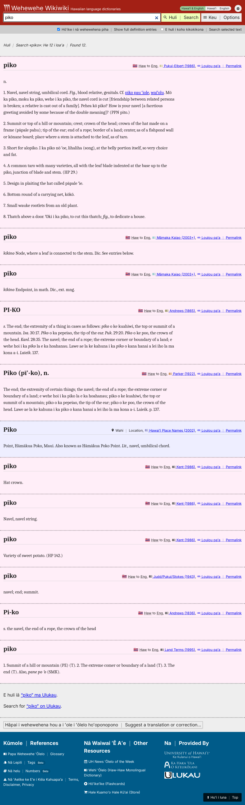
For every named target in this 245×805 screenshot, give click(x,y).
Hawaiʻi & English (193, 8)
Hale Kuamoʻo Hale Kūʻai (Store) (112, 792)
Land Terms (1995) (177, 650)
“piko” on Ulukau (43, 706)
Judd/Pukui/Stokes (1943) (172, 576)
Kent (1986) (183, 467)
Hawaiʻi (211, 8)
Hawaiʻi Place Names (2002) (170, 430)
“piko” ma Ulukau (38, 695)
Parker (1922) (182, 374)
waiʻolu (157, 92)
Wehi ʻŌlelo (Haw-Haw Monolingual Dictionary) (114, 772)
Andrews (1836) (180, 613)
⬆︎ (222, 797)
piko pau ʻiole (137, 92)
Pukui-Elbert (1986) (177, 66)
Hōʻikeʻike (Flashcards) (104, 784)
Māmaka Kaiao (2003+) (173, 237)
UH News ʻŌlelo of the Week (109, 761)
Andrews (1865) (180, 311)
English (224, 8)
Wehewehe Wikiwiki (36, 8)
